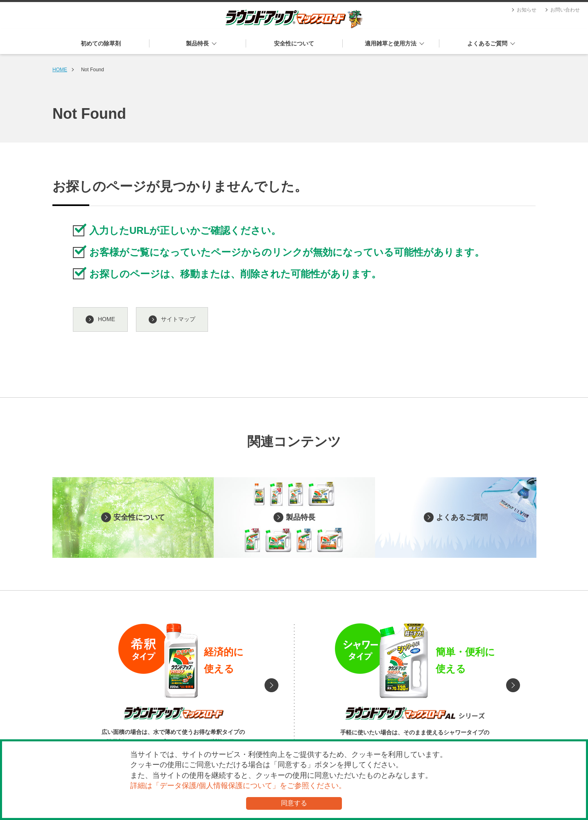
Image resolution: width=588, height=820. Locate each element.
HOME (59, 69)
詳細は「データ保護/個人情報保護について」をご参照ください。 (238, 785)
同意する (294, 803)
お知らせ (526, 10)
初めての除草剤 (101, 43)
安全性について (294, 43)
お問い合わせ (565, 10)
